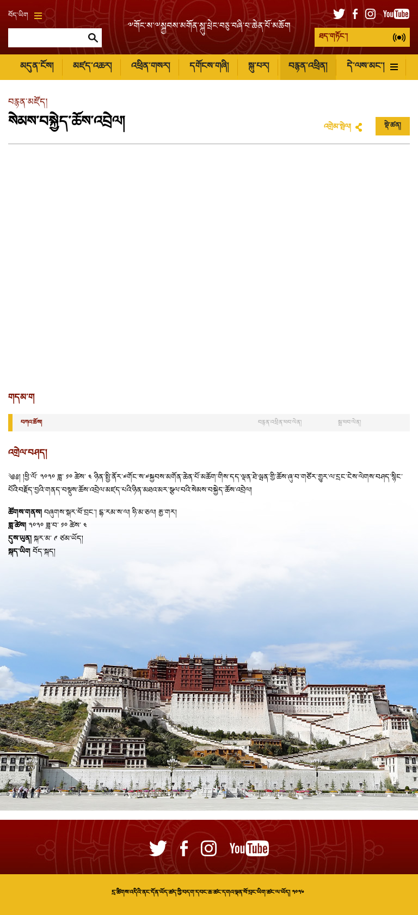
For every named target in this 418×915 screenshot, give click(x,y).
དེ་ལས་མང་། (372, 67)
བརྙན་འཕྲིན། (307, 67)
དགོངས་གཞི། (209, 67)
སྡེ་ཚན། (392, 126)
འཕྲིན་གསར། (150, 67)
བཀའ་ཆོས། (31, 422)
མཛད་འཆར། (92, 67)
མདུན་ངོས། (36, 67)
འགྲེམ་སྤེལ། (337, 127)
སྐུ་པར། (258, 67)
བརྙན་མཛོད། (27, 102)
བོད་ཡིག (25, 16)
